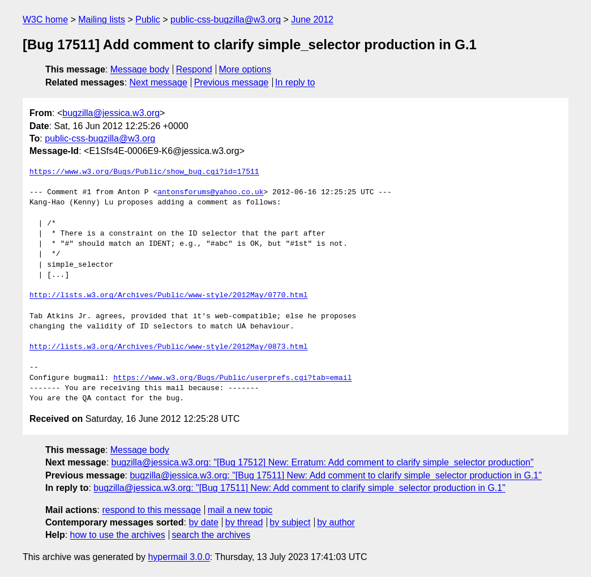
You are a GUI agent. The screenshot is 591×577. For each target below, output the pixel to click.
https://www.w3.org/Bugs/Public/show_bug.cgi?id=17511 (144, 172)
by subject (289, 522)
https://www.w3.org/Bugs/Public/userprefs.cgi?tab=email (232, 378)
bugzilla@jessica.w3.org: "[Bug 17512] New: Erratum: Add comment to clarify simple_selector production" (323, 462)
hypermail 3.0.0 (178, 557)
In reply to (295, 82)
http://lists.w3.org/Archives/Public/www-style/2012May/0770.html (168, 295)
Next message (158, 82)
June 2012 (312, 19)
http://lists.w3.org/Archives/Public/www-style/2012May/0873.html (168, 347)
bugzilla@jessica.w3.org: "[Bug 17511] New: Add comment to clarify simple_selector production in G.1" (336, 475)
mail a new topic (240, 510)
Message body (139, 69)
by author (336, 522)
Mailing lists (101, 19)
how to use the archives (117, 535)
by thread (244, 522)
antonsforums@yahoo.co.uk (210, 192)
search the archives (211, 535)
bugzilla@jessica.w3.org (111, 113)
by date (203, 522)
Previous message (231, 82)
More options (245, 69)
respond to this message (151, 510)
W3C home (45, 19)
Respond (194, 69)
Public (147, 19)
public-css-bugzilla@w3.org (225, 19)
